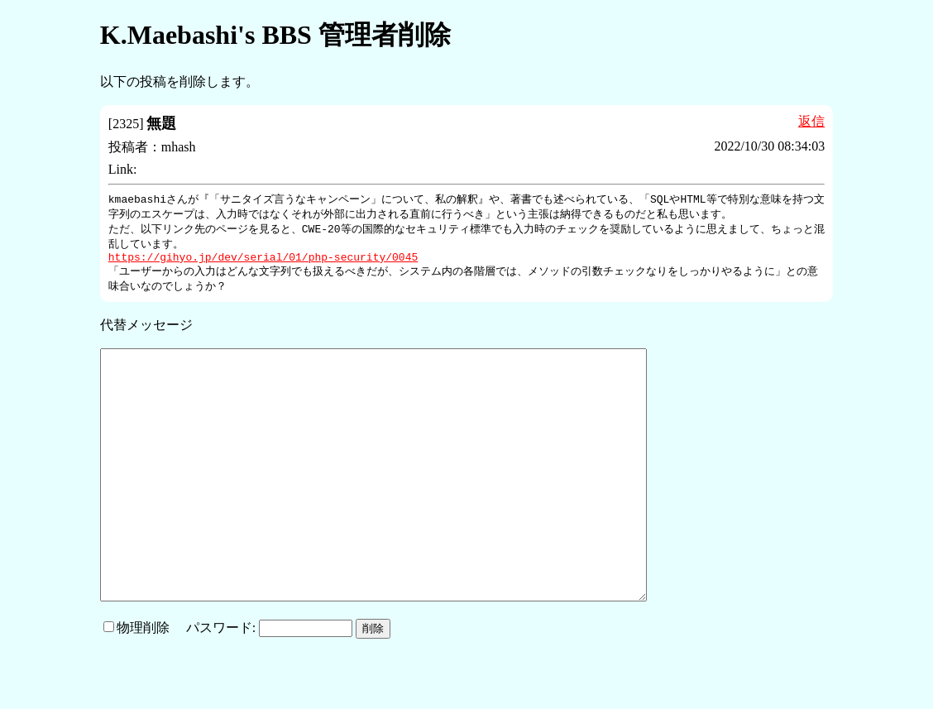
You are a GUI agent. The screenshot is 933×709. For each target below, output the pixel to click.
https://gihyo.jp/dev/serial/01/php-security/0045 (263, 262)
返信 (811, 121)
